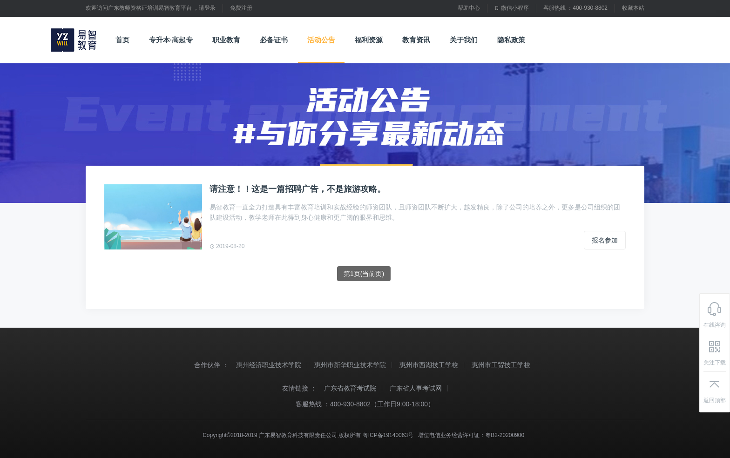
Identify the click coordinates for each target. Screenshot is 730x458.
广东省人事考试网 (416, 388)
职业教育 (226, 40)
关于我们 (468, 40)
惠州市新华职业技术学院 (350, 365)
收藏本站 (633, 8)
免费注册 (241, 8)
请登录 (207, 8)
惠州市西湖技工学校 (428, 365)
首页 (122, 40)
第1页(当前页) (364, 273)
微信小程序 (511, 8)
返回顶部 (714, 390)
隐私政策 (511, 40)
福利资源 (369, 40)
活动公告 (321, 40)
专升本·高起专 (171, 40)
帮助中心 (469, 8)
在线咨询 (714, 314)
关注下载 (714, 352)
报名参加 (605, 240)
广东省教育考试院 (350, 388)
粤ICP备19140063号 (388, 435)
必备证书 (274, 40)
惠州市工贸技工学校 (501, 365)
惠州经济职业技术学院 (268, 365)
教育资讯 (420, 40)
